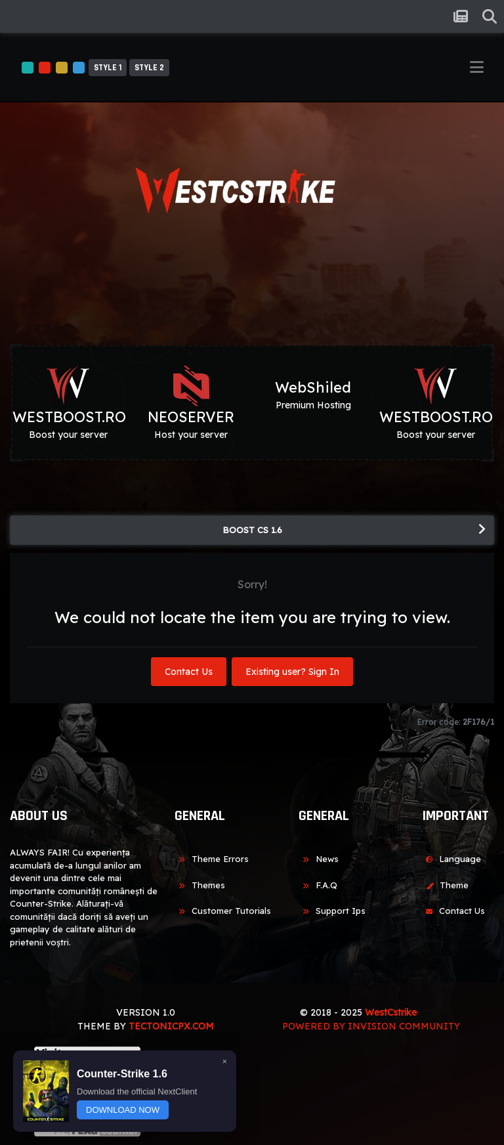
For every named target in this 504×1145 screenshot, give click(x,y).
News (319, 858)
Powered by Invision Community (371, 1026)
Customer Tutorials (223, 910)
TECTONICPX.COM (171, 1026)
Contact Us (189, 672)
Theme (445, 885)
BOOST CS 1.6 (252, 530)
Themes (200, 885)
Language (451, 858)
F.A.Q (318, 885)
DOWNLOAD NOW (122, 1110)
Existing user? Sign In (292, 672)
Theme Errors (212, 858)
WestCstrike (391, 1012)
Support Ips (332, 910)
